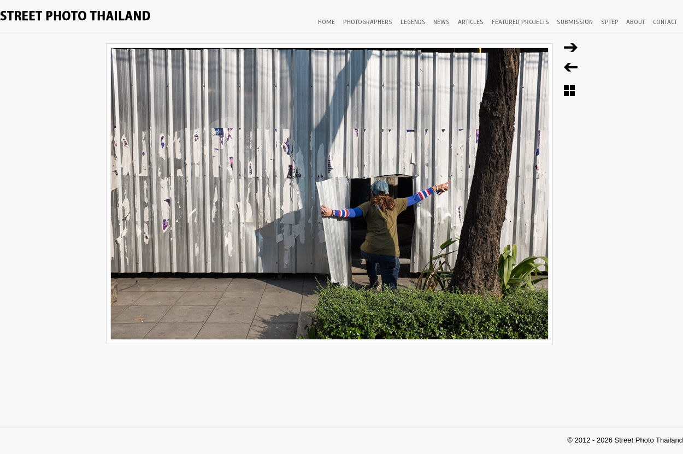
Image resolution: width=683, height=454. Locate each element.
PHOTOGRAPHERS (367, 22)
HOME (326, 22)
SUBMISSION (575, 22)
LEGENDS (413, 22)
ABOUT (635, 22)
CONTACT (665, 22)
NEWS (441, 22)
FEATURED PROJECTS (520, 22)
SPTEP (610, 22)
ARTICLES (471, 22)
